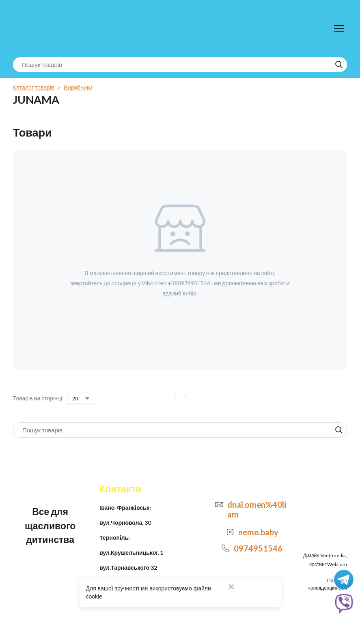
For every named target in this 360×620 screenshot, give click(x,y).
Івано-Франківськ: (125, 507)
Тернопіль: (114, 537)
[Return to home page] (46, 28)
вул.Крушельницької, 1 (131, 552)
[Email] (219, 504)
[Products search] (180, 64)
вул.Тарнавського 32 (128, 567)
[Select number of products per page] (80, 398)
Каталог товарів (33, 87)
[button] (339, 64)
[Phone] (226, 548)
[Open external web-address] (230, 532)
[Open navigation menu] (339, 28)
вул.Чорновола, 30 (125, 522)
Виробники (78, 87)
